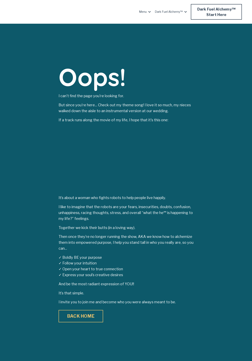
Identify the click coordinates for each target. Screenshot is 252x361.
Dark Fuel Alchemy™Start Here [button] (216, 12)
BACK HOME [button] (81, 316)
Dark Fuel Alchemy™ (171, 11)
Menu (145, 11)
